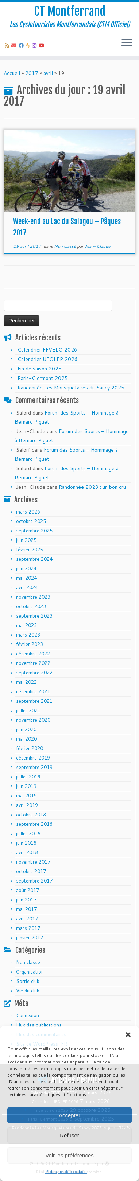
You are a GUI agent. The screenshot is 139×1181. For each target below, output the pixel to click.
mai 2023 (26, 625)
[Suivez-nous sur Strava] (29, 45)
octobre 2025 (31, 521)
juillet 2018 (28, 833)
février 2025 (29, 549)
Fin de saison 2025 (40, 368)
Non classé (65, 246)
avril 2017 (27, 918)
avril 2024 (27, 587)
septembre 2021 (34, 701)
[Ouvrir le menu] (126, 43)
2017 (31, 73)
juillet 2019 (28, 776)
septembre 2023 (34, 616)
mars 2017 (28, 928)
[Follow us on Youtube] (43, 45)
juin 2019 (26, 786)
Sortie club (27, 981)
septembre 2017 (34, 880)
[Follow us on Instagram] (35, 45)
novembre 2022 (33, 663)
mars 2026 (28, 511)
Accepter (69, 1115)
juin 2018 (26, 843)
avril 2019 (27, 805)
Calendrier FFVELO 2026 (47, 349)
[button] (128, 1034)
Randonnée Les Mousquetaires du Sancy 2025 (71, 387)
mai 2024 (26, 578)
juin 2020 (26, 729)
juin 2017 (26, 899)
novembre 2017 (33, 862)
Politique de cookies (66, 1171)
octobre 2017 (31, 871)
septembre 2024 (34, 559)
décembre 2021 (33, 691)
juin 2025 (26, 540)
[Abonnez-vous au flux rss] (8, 45)
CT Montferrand (69, 11)
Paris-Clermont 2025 (43, 378)
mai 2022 (26, 682)
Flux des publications (39, 1025)
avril (48, 73)
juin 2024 (26, 568)
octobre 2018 (31, 814)
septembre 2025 (34, 530)
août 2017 (27, 890)
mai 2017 (26, 909)
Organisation (30, 971)
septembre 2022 (34, 672)
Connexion (27, 1015)
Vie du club (27, 990)
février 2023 (29, 644)
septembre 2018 (34, 824)
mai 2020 (26, 739)
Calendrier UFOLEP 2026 (48, 359)
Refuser (69, 1135)
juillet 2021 (28, 710)
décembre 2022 (33, 653)
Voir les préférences (69, 1155)
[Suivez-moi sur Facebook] (22, 45)
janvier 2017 (29, 937)
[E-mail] (15, 45)
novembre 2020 (33, 720)
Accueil (12, 73)
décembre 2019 (33, 757)
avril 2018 (27, 852)
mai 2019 (26, 795)
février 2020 (29, 748)
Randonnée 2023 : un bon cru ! (94, 487)
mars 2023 (28, 634)
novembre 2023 (33, 597)
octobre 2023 (31, 606)
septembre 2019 (34, 767)
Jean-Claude (97, 246)
